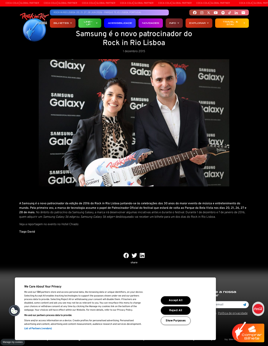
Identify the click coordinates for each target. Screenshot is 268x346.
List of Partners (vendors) (38, 328)
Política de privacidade (233, 313)
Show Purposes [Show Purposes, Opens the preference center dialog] (176, 321)
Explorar (199, 23)
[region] (115, 308)
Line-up (91, 23)
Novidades (150, 23)
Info (174, 23)
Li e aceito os (223, 313)
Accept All (175, 300)
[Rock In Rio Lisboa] (34, 27)
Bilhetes (63, 23)
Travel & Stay (234, 23)
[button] (14, 311)
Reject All (175, 310)
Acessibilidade (120, 23)
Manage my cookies (13, 342)
